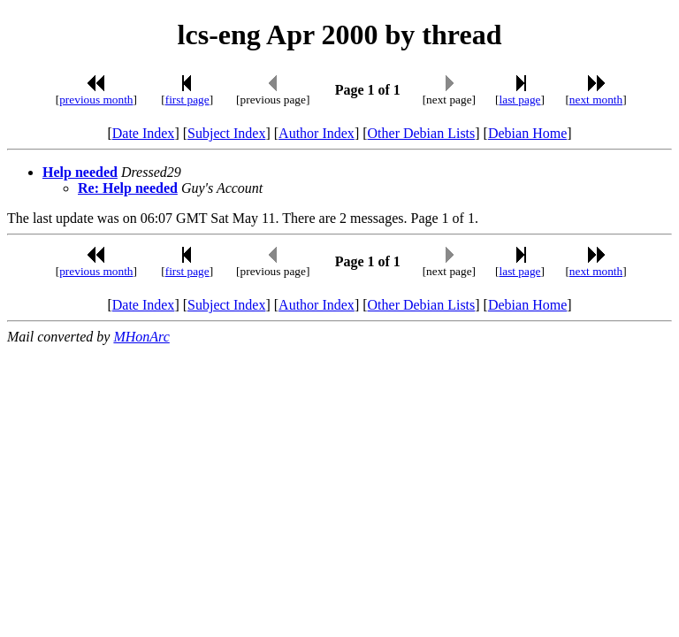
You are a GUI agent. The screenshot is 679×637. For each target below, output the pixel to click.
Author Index (316, 133)
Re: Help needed (128, 188)
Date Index (143, 133)
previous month (96, 99)
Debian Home (527, 133)
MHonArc (141, 336)
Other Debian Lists (422, 133)
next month (595, 99)
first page (187, 99)
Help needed (80, 172)
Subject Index (226, 133)
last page (520, 99)
